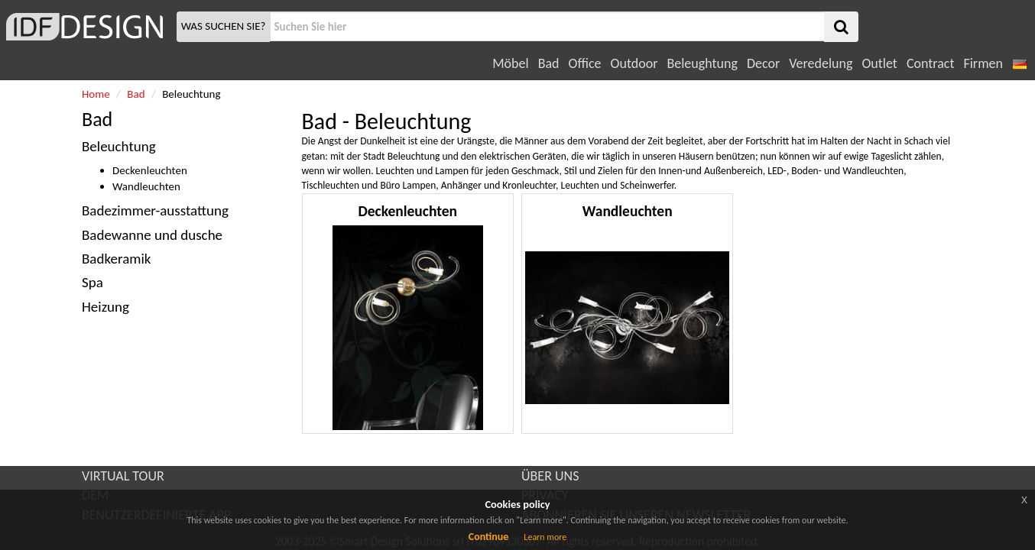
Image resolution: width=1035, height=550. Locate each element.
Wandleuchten (146, 186)
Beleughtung (702, 63)
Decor (763, 63)
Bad (549, 63)
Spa (92, 282)
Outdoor (634, 63)
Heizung (105, 306)
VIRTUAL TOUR (123, 475)
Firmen (982, 63)
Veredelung (820, 63)
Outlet (879, 63)
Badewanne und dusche (152, 235)
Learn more (545, 537)
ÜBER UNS (550, 475)
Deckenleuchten (149, 170)
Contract (931, 63)
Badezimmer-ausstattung (155, 210)
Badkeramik (116, 258)
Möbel (510, 63)
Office (585, 63)
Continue (489, 536)
